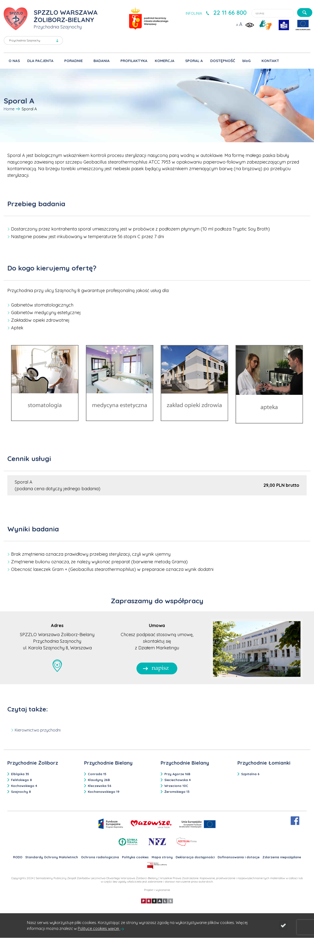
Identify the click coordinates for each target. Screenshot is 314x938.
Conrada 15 (97, 774)
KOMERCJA (164, 60)
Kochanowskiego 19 (103, 792)
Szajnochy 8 (21, 792)
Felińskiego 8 (21, 780)
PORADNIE (73, 60)
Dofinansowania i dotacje (239, 857)
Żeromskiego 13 (176, 792)
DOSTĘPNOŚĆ (222, 60)
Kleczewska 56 (99, 786)
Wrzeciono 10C (176, 786)
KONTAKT (270, 60)
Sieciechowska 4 (177, 780)
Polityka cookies (135, 857)
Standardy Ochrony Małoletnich (51, 857)
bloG (246, 60)
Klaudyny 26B (99, 780)
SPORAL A (194, 60)
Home (9, 108)
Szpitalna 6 (250, 774)
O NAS (14, 60)
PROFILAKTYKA (133, 60)
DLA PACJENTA (40, 60)
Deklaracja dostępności (195, 857)
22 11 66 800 (230, 12)
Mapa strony (162, 857)
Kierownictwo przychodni (38, 730)
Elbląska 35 (20, 774)
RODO (17, 857)
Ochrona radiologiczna (100, 857)
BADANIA (101, 60)
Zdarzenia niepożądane (281, 857)
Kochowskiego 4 (24, 786)
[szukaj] (304, 12)
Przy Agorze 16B (177, 774)
